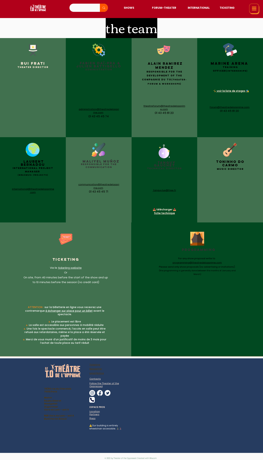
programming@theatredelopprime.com (197, 262)
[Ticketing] (227, 7)
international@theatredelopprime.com (33, 190)
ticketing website (70, 268)
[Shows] (129, 7)
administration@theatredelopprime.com (99, 110)
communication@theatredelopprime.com (98, 186)
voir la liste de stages (230, 91)
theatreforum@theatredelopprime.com (164, 107)
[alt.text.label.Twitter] (107, 393)
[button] (254, 9)
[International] (199, 7)
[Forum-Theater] (164, 7)
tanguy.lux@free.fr (164, 190)
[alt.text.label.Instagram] (92, 393)
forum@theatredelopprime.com (230, 107)
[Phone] (92, 400)
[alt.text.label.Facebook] (100, 393)
